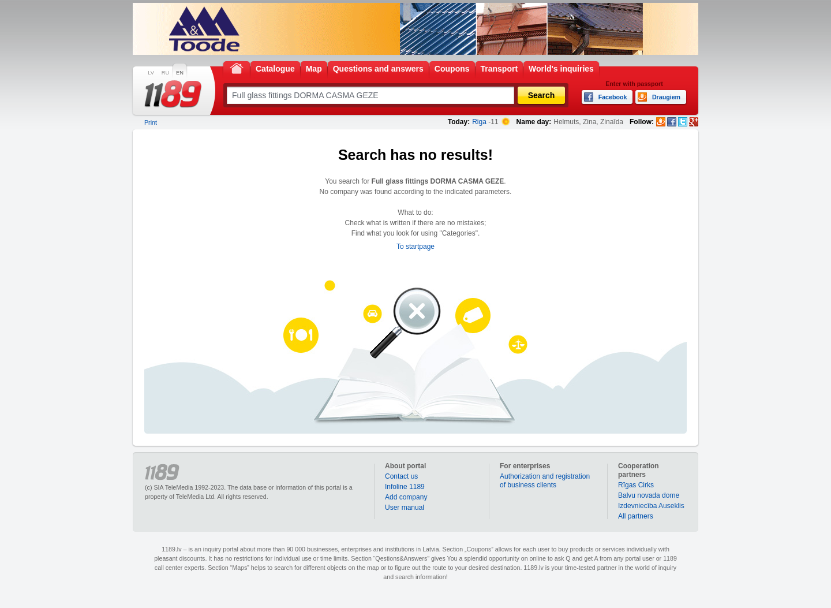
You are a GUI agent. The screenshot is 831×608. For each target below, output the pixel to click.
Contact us (401, 476)
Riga (479, 122)
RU (165, 73)
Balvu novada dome (648, 495)
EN (180, 73)
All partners (635, 516)
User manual (404, 507)
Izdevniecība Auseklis (651, 506)
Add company (406, 497)
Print (150, 122)
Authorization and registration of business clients (545, 480)
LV (151, 73)
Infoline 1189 (405, 487)
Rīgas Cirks (636, 485)
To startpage (415, 247)
